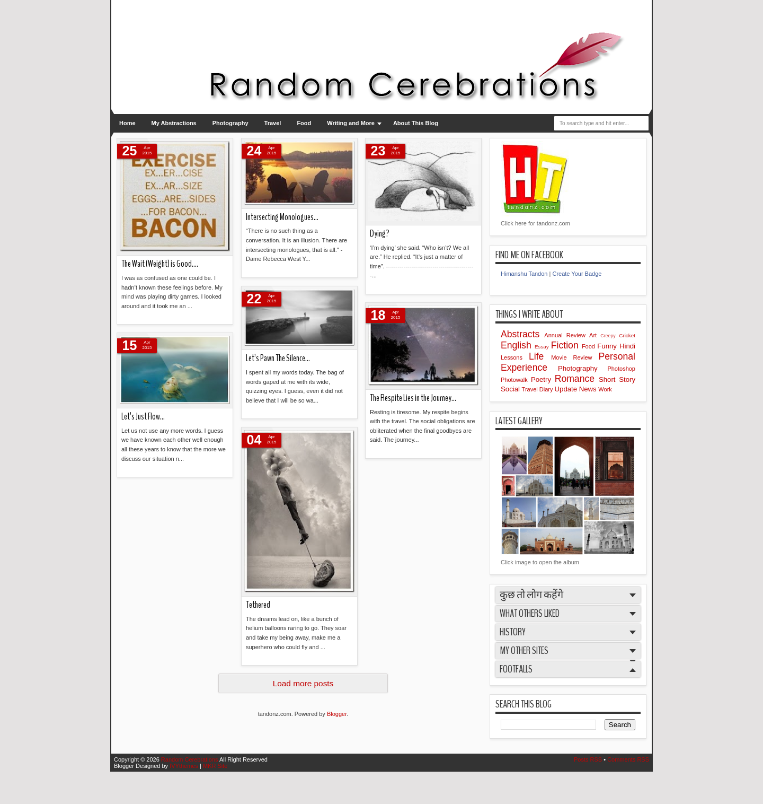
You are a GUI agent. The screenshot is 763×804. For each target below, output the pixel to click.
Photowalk (516, 380)
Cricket (627, 335)
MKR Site (215, 766)
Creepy (609, 335)
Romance (577, 378)
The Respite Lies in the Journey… (413, 398)
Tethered (258, 605)
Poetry (543, 379)
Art (594, 335)
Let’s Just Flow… (143, 416)
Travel (272, 123)
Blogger (337, 714)
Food (304, 123)
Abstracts (522, 334)
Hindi (627, 346)
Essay (543, 346)
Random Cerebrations (190, 759)
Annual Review (566, 335)
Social (511, 389)
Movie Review (574, 357)
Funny (608, 346)
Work (604, 389)
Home (127, 123)
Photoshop (621, 368)
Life (540, 356)
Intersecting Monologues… (282, 217)
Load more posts (303, 683)
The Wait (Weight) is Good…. (159, 264)
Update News (577, 389)
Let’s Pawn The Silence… (278, 358)
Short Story (617, 379)
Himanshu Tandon (524, 273)
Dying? (379, 234)
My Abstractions (174, 123)
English (518, 345)
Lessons (515, 357)
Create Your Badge (576, 273)
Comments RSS (628, 759)
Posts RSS (589, 759)
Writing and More (351, 123)
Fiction (566, 345)
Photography (230, 123)
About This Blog (415, 123)
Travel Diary (538, 389)
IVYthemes (185, 766)
